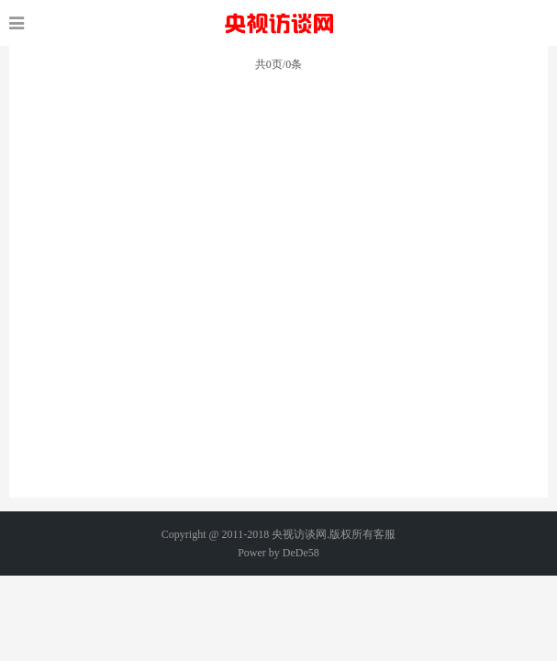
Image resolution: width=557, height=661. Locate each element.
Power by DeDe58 (278, 552)
